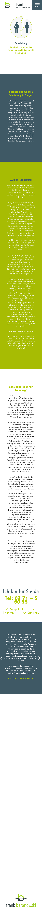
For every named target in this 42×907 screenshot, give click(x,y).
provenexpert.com (27, 678)
